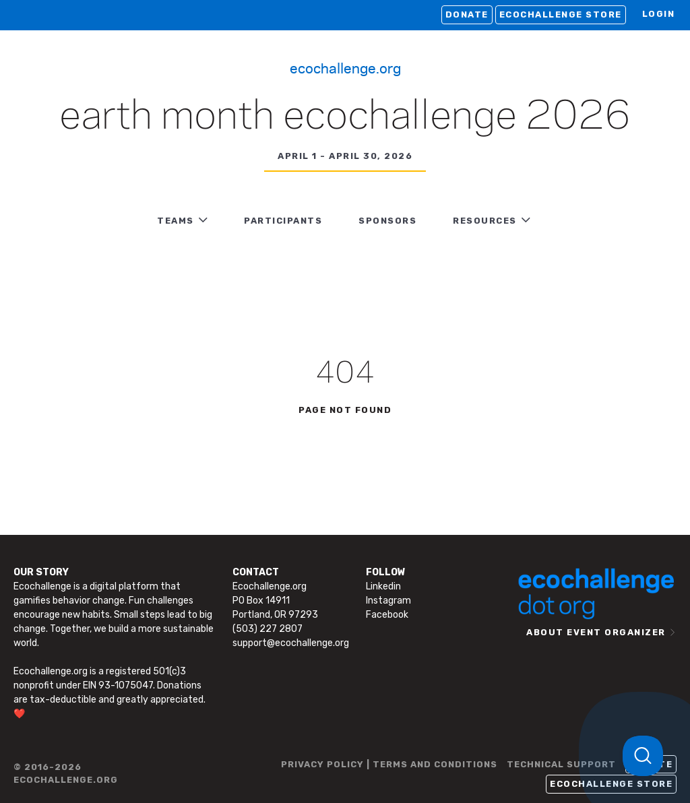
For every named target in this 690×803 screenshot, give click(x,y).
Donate (467, 14)
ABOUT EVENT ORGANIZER (596, 632)
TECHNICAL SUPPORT (561, 764)
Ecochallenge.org (345, 67)
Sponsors (387, 221)
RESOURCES (485, 221)
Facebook (387, 614)
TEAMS (175, 221)
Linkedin (383, 586)
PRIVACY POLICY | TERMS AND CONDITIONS (389, 764)
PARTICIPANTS (283, 221)
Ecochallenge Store (560, 14)
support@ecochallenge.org (290, 643)
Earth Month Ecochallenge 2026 (345, 117)
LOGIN (658, 14)
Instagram (388, 600)
